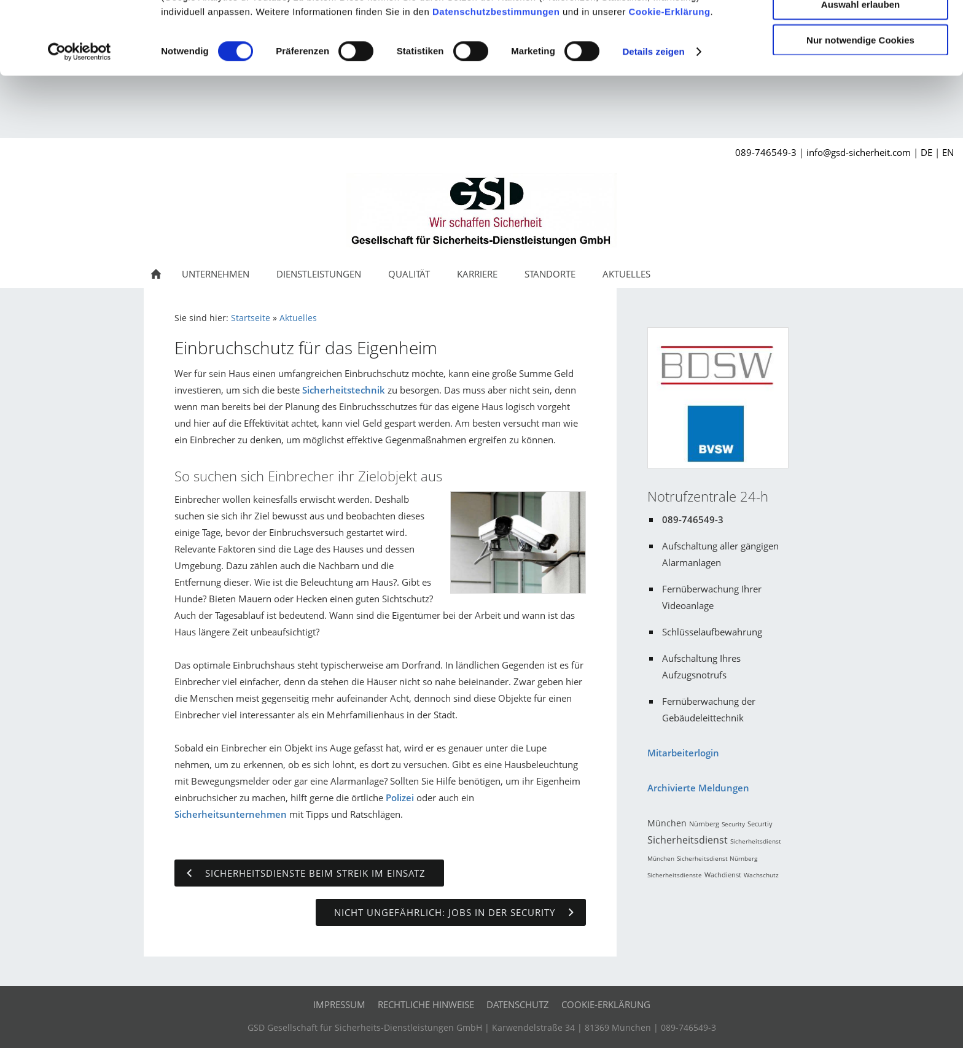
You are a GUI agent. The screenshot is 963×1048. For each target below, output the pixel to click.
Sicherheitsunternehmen (230, 814)
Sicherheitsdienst (687, 840)
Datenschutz (517, 1004)
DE (926, 152)
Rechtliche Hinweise (426, 1004)
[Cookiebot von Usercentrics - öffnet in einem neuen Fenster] (79, 114)
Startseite (250, 318)
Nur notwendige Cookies (860, 102)
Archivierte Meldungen (698, 788)
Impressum (339, 1004)
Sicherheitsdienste (674, 875)
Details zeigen (653, 114)
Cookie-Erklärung (670, 74)
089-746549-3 (766, 152)
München (667, 823)
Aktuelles (298, 318)
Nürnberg (704, 823)
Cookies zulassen (860, 30)
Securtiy (760, 823)
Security (733, 824)
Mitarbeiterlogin (683, 753)
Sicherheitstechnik (343, 390)
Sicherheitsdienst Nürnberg (717, 858)
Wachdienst (722, 874)
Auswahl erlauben (860, 66)
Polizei (400, 797)
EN (948, 152)
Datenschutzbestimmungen (495, 74)
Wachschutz (761, 875)
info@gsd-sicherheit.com (858, 152)
